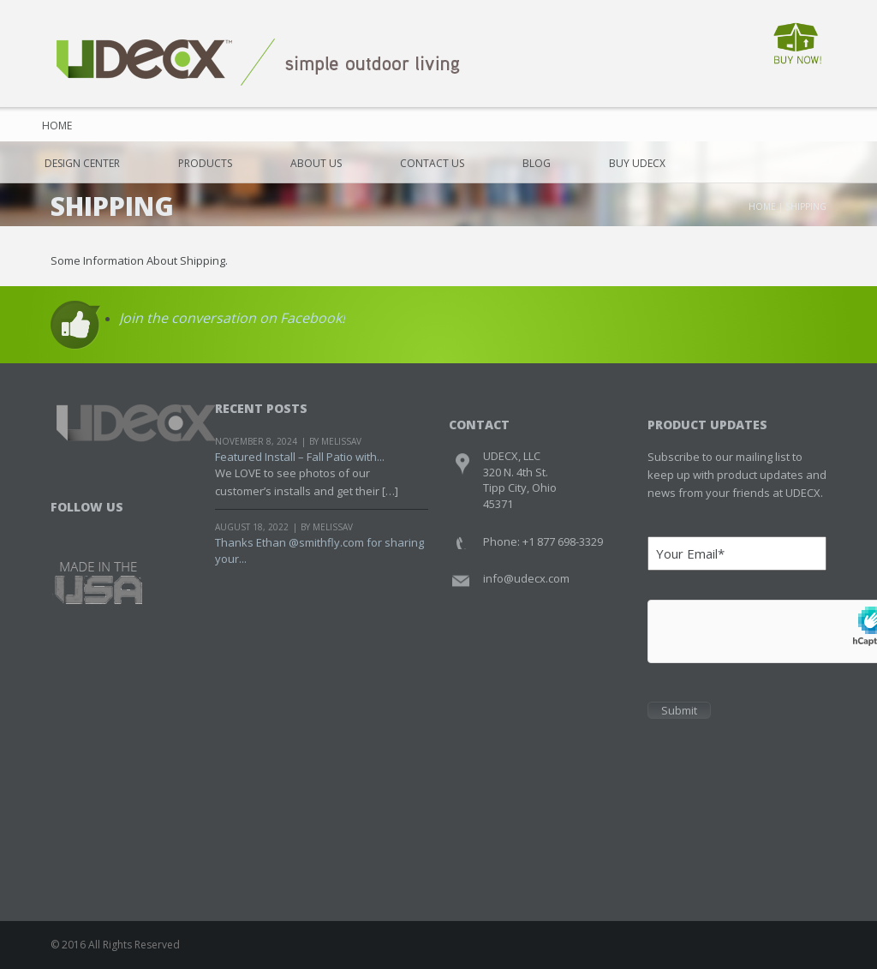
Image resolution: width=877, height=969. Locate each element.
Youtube (131, 529)
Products (205, 163)
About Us (316, 163)
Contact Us (432, 163)
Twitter (98, 529)
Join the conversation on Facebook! (232, 317)
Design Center (82, 163)
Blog (536, 163)
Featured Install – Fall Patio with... (300, 456)
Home (51, 125)
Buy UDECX (637, 163)
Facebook (66, 529)
